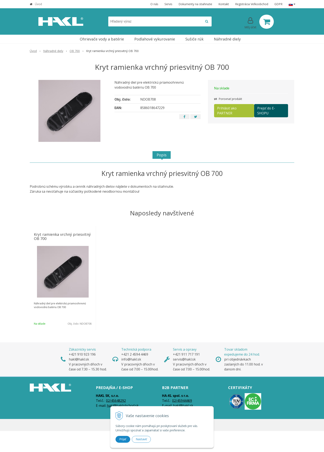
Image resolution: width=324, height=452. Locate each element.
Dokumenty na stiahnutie (195, 4)
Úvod (38, 4)
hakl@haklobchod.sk (123, 405)
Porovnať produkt (228, 99)
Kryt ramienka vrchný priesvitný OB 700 (62, 236)
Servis (168, 4)
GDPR (278, 4)
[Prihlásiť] (250, 22)
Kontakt (223, 4)
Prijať (122, 439)
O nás (154, 4)
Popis (162, 154)
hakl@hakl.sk (183, 405)
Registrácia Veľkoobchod (251, 4)
